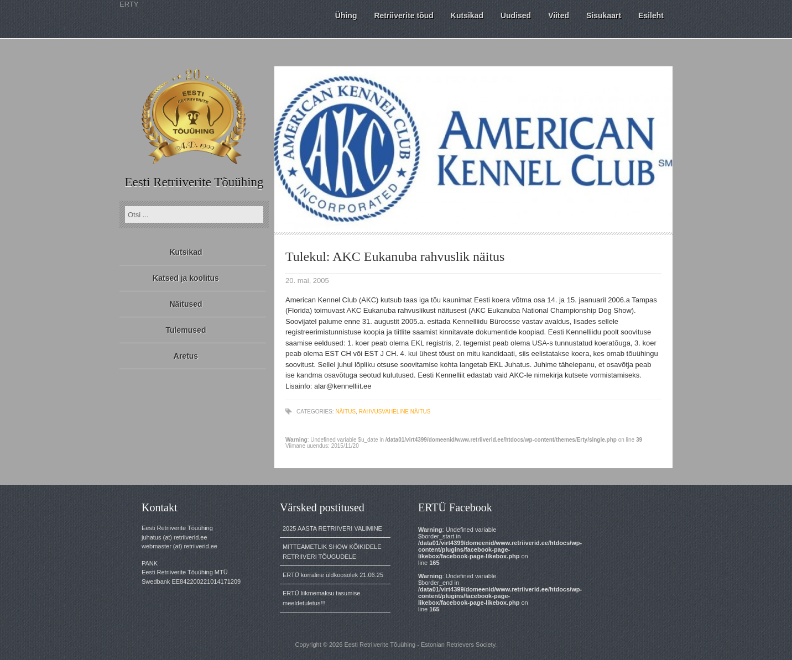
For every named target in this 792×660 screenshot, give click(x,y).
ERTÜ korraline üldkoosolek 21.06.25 (333, 575)
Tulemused (186, 330)
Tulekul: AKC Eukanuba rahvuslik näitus (394, 256)
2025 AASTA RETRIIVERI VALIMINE (332, 528)
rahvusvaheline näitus (395, 411)
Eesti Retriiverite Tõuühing (193, 182)
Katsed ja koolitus (186, 278)
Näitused (185, 304)
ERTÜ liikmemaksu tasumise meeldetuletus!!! (321, 598)
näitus (345, 411)
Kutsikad (185, 252)
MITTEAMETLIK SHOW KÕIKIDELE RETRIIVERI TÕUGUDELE (332, 551)
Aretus (186, 356)
